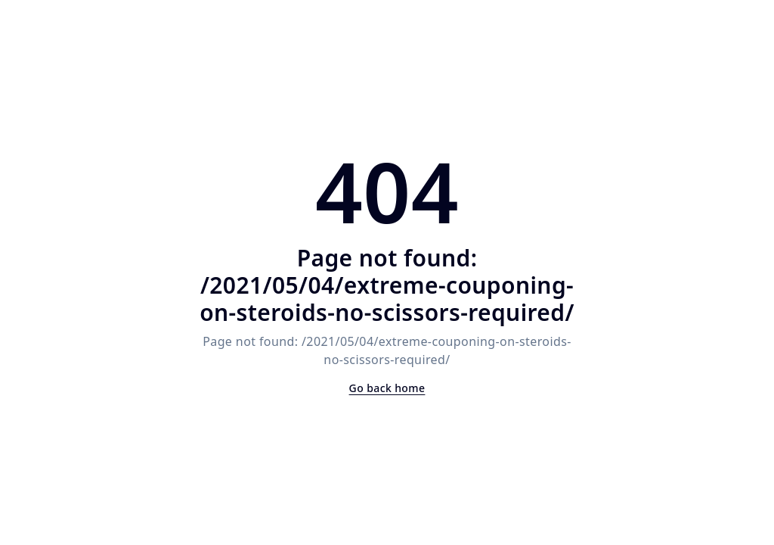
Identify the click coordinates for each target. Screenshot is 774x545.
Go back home (387, 388)
